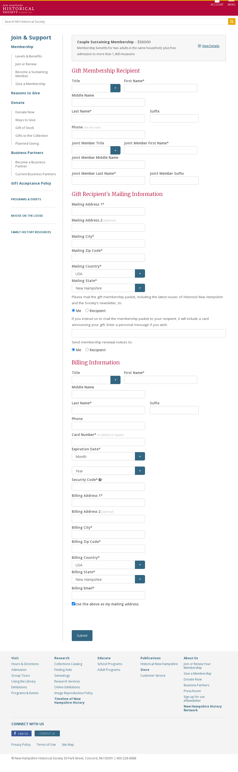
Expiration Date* (87, 453)
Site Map (68, 751)
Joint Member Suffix (167, 174)
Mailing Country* (87, 269)
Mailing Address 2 (94, 221)
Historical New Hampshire (159, 670)
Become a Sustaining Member (31, 74)
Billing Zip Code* (86, 547)
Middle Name (83, 95)
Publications (150, 665)
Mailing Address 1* (88, 205)
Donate (18, 102)
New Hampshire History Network (203, 715)
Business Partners (27, 152)
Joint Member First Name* (147, 144)
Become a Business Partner (30, 164)
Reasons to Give (25, 93)
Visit (15, 665)
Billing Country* (86, 563)
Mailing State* (85, 283)
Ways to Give (25, 120)
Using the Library (23, 688)
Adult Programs (109, 676)
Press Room (192, 697)
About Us (191, 665)
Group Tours (20, 682)
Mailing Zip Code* (87, 252)
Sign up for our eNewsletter (194, 705)
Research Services (67, 688)
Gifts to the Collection (31, 135)
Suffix (155, 111)
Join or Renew (25, 64)
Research (61, 665)
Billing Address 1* (87, 500)
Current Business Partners (35, 174)
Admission (19, 676)
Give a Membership (30, 83)
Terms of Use (46, 751)
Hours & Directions (25, 670)
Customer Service (152, 682)
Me (78, 313)
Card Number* (98, 438)
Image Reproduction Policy (73, 699)
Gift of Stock (24, 127)
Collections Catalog (68, 670)
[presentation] (110, 625)
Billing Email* (84, 594)
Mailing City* (83, 238)
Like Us (21, 740)
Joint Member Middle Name (96, 158)
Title (76, 80)
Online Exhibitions (67, 694)
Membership (22, 46)
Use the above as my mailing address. (108, 610)
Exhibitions (19, 694)
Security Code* (85, 484)
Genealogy (62, 682)
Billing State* (84, 578)
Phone (86, 127)
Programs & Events (26, 199)
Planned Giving (27, 143)
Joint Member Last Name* (95, 174)
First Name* (135, 80)
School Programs (110, 670)
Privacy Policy (21, 751)
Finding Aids (63, 676)
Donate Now (24, 112)
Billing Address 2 (93, 516)
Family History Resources (31, 232)
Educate (104, 665)
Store (144, 676)
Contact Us (50, 740)
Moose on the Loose (27, 215)
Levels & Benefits (28, 56)
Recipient (98, 313)
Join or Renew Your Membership (197, 672)
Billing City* (82, 533)
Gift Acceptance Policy (32, 183)
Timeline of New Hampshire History (69, 707)
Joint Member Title (88, 144)
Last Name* (82, 111)
